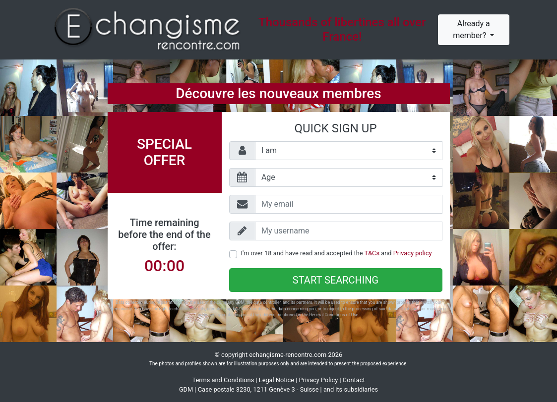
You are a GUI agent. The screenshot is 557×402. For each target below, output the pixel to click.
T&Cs (372, 253)
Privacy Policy (318, 380)
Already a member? (471, 29)
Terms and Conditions (223, 380)
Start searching (335, 280)
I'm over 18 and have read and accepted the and (336, 253)
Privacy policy (412, 253)
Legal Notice (276, 380)
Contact (354, 380)
